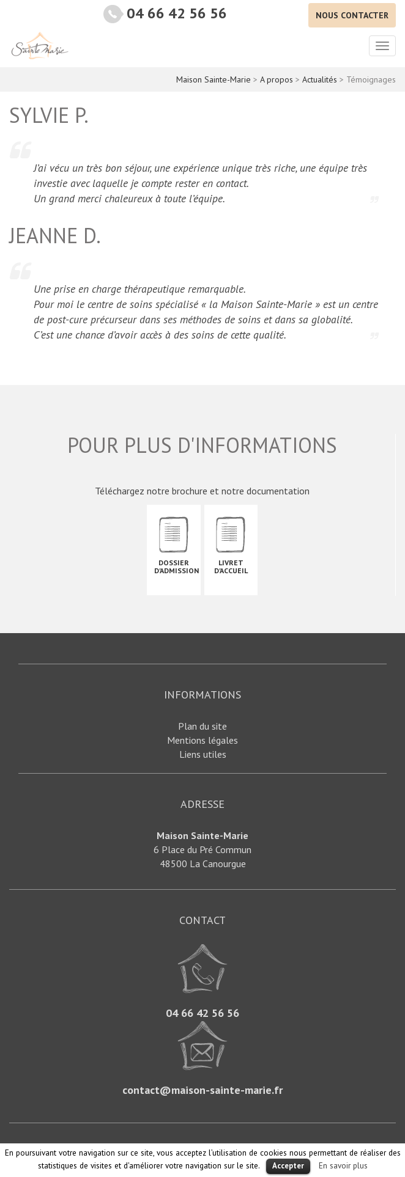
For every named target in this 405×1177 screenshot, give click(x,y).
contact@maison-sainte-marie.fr (202, 1090)
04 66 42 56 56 (177, 13)
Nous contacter (352, 15)
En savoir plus (343, 1165)
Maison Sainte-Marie (39, 45)
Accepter (288, 1165)
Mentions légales (202, 740)
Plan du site (202, 726)
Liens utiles (202, 754)
